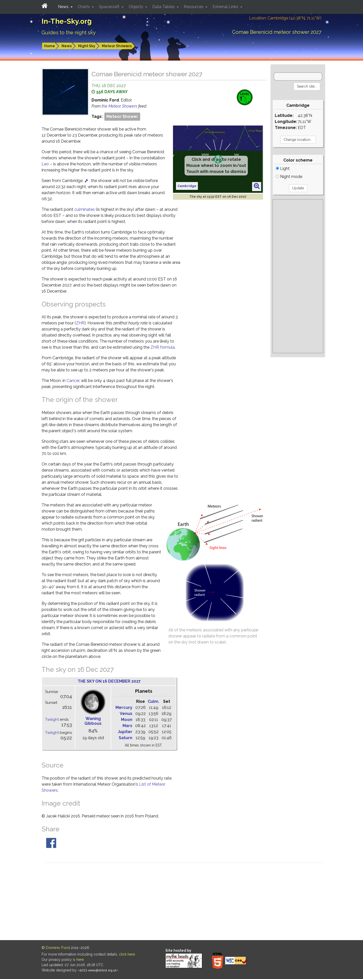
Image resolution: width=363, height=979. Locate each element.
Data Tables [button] (164, 6)
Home (49, 46)
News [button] (64, 6)
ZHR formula (162, 347)
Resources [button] (194, 6)
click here (127, 954)
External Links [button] (226, 6)
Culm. (153, 701)
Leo (45, 164)
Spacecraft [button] (109, 6)
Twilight (52, 719)
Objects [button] (136, 6)
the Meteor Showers (120, 106)
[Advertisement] (298, 276)
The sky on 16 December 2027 (109, 681)
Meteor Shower (122, 116)
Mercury (123, 707)
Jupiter (125, 731)
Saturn (125, 737)
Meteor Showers (117, 46)
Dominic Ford (58, 947)
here (80, 960)
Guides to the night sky (69, 33)
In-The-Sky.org (67, 21)
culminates (84, 209)
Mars (127, 725)
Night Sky (86, 46)
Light (283, 168)
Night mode (289, 176)
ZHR (80, 323)
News (67, 46)
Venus (126, 713)
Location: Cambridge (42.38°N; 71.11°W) (285, 18)
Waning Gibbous (93, 721)
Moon (126, 719)
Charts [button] (84, 6)
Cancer (73, 380)
